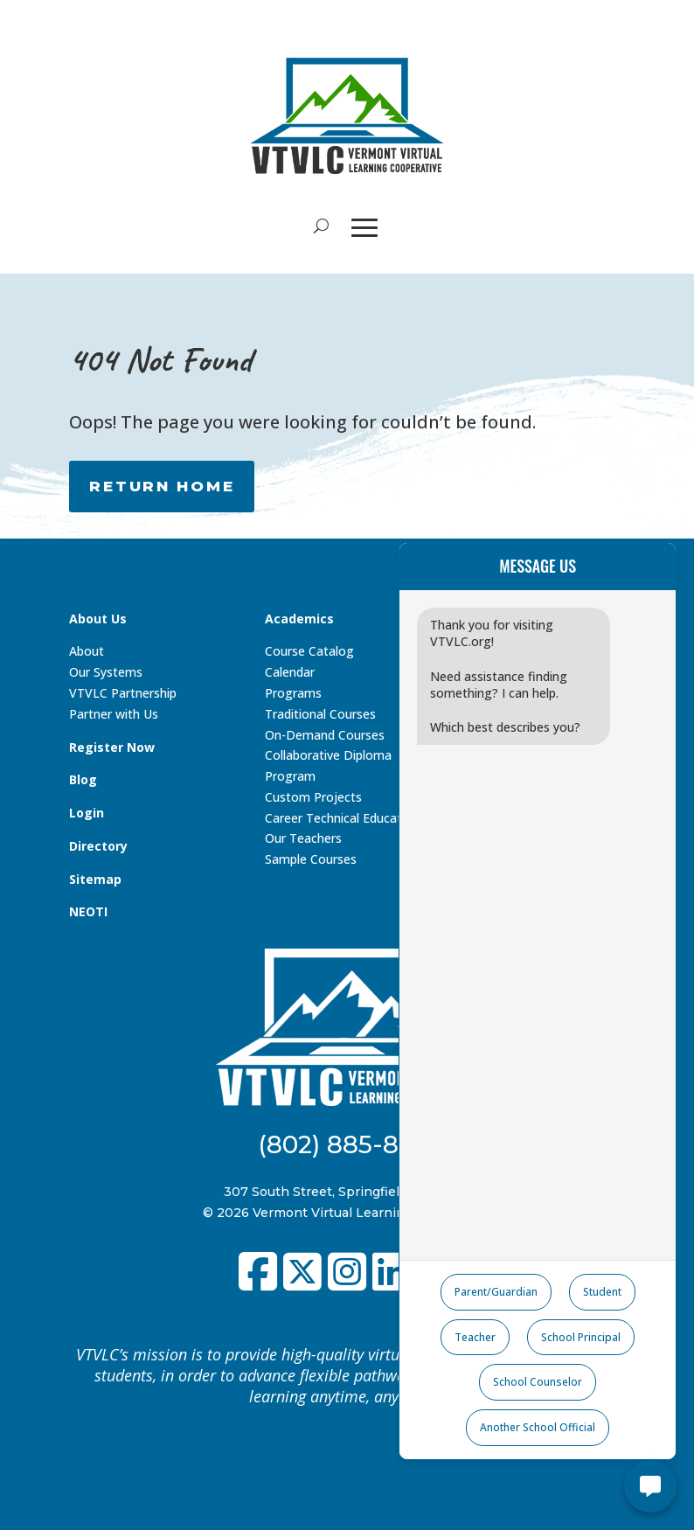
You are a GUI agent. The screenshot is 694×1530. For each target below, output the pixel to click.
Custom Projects (313, 797)
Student (602, 1291)
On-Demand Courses (325, 735)
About (86, 651)
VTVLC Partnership (123, 693)
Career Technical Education (342, 818)
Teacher (475, 1337)
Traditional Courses (320, 714)
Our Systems (105, 672)
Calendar (290, 672)
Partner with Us (113, 714)
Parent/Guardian (496, 1291)
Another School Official (537, 1427)
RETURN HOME (161, 486)
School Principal (581, 1337)
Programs (293, 693)
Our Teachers (303, 838)
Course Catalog (309, 651)
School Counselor (537, 1381)
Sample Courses (311, 859)
